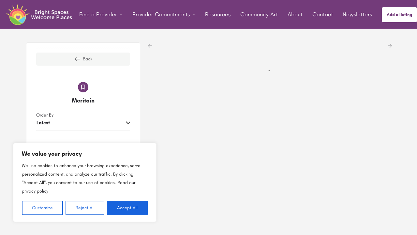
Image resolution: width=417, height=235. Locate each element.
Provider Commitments (161, 14)
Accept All (127, 208)
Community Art (259, 14)
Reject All (85, 208)
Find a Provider (98, 14)
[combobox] (83, 123)
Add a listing (399, 14)
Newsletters (357, 14)
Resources (218, 14)
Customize (42, 208)
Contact (322, 14)
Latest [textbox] (43, 123)
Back (83, 59)
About (295, 14)
